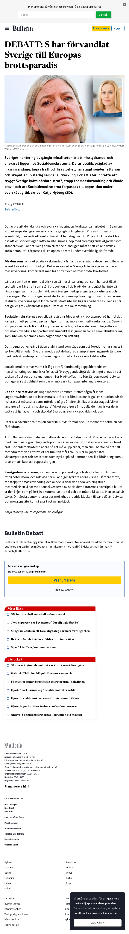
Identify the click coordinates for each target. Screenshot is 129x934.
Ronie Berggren (11, 839)
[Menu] (7, 28)
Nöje (68, 883)
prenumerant (39, 571)
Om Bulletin (10, 898)
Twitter (68, 898)
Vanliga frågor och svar (16, 914)
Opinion (70, 867)
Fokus (69, 872)
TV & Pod (9, 867)
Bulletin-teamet (12, 903)
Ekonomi (9, 878)
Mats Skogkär (10, 804)
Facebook (70, 903)
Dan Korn (8, 811)
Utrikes (7, 872)
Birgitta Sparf (11, 844)
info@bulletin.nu (24, 763)
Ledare (7, 883)
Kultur (69, 878)
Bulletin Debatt (13, 209)
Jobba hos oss (11, 924)
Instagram (70, 909)
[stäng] (124, 4)
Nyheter (8, 862)
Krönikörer (71, 862)
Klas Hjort (9, 808)
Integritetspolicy (12, 909)
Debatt (7, 888)
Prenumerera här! (16, 786)
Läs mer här (110, 913)
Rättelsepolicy (11, 919)
